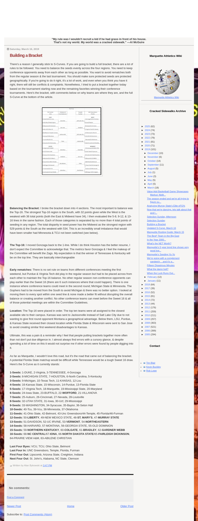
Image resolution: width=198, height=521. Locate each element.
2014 (148, 300)
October (152, 161)
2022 (148, 137)
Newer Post (14, 506)
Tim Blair (150, 363)
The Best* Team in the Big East (163, 236)
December (153, 153)
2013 (148, 303)
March (151, 187)
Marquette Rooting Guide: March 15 (165, 232)
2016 (148, 292)
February (153, 277)
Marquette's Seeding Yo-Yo (161, 254)
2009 (148, 319)
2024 (148, 130)
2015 (148, 296)
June (150, 176)
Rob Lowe (151, 370)
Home (70, 506)
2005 (148, 334)
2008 (148, 323)
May (150, 180)
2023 (148, 134)
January (152, 280)
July (150, 172)
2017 (148, 288)
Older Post (126, 506)
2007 (148, 327)
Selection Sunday (156, 220)
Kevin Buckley (153, 367)
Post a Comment (15, 497)
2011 (148, 311)
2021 (148, 141)
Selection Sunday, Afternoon (161, 216)
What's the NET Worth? (159, 243)
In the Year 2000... (156, 239)
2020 (148, 145)
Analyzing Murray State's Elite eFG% (166, 205)
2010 (148, 315)
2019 (148, 149)
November (153, 157)
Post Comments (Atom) (38, 514)
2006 (148, 330)
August (151, 168)
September (154, 164)
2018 (148, 284)
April (150, 184)
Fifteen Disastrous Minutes (161, 265)
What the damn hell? (157, 269)
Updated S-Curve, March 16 (161, 228)
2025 (148, 126)
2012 (148, 307)
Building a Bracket (26, 55)
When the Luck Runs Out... (161, 273)
